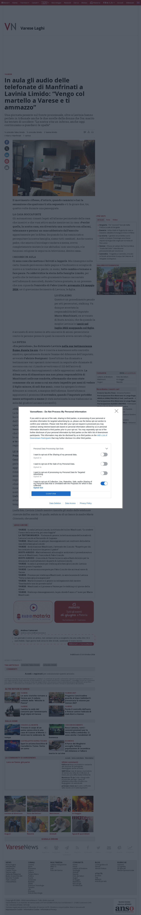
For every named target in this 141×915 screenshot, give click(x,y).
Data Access (70, 503)
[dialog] (71, 457)
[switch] (104, 454)
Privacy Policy (86, 503)
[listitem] (71, 448)
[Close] (117, 411)
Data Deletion (55, 503)
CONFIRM (51, 494)
